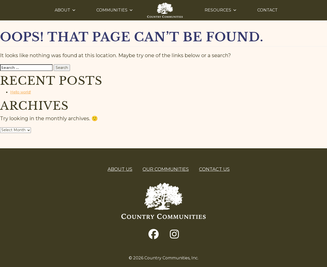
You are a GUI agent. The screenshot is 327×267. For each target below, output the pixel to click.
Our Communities (166, 169)
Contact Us (214, 169)
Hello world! (20, 92)
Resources (221, 10)
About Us (120, 169)
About (65, 10)
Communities (114, 10)
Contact (267, 10)
